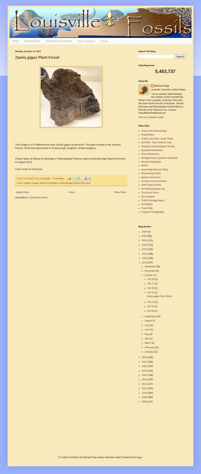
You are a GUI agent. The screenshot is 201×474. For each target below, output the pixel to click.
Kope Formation (86, 41)
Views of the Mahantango (154, 131)
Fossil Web (146, 208)
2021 (145, 254)
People (104, 41)
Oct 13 (151, 302)
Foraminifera (147, 134)
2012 (145, 384)
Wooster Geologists (151, 161)
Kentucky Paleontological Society (158, 146)
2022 (145, 249)
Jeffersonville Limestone (59, 41)
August (148, 320)
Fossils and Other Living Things (157, 138)
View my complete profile (151, 117)
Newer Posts (22, 192)
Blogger (138, 457)
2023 (145, 245)
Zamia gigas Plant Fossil (37, 57)
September (150, 316)
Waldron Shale (32, 41)
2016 (145, 366)
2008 (145, 401)
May (147, 334)
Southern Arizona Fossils (153, 181)
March (148, 343)
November (150, 271)
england (27, 183)
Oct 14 (151, 292)
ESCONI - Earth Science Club (156, 142)
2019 (145, 262)
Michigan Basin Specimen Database (159, 158)
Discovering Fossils (151, 173)
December (150, 266)
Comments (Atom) (38, 197)
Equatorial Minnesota (152, 150)
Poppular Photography (152, 212)
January (149, 351)
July (147, 325)
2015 (145, 370)
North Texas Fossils (151, 185)
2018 (145, 357)
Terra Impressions (150, 154)
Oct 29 (151, 279)
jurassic (35, 183)
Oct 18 (151, 288)
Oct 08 (151, 311)
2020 (145, 258)
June (147, 329)
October (149, 275)
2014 (145, 375)
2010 (145, 393)
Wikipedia (36, 169)
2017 (145, 362)
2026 (145, 231)
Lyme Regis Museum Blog (154, 169)
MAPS (144, 165)
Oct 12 (151, 306)
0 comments (58, 178)
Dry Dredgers (148, 196)
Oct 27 (151, 283)
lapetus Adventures (151, 177)
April (147, 338)
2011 (145, 388)
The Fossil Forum (150, 192)
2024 (145, 240)
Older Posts (120, 192)
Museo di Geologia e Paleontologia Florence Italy (62, 183)
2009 (145, 397)
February (149, 347)
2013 (145, 379)
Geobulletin (147, 204)
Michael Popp (162, 85)
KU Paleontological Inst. (153, 189)
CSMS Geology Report (152, 200)
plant (88, 183)
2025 (145, 236)
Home (15, 41)
